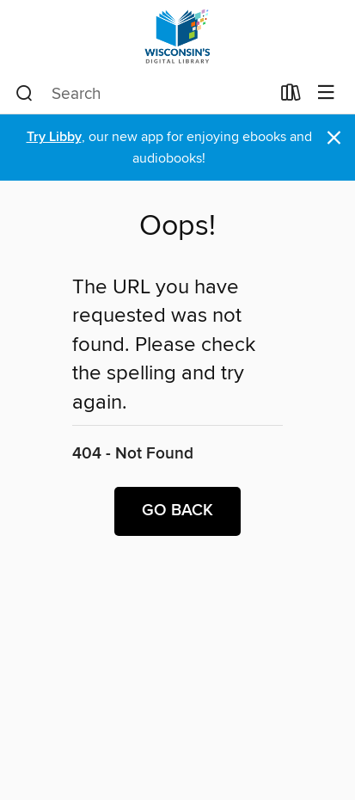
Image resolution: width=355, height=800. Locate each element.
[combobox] (142, 93)
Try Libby (54, 137)
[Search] (24, 94)
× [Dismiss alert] (334, 138)
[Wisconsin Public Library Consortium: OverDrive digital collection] (177, 37)
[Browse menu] (326, 93)
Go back (177, 511)
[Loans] (291, 96)
